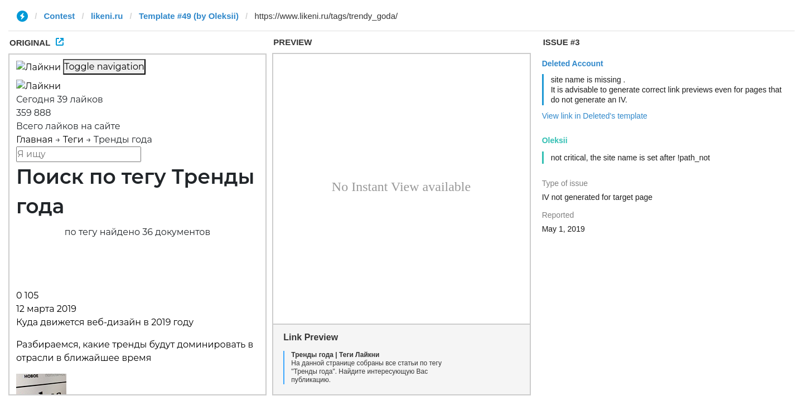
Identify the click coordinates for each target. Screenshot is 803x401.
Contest (59, 16)
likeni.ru (107, 16)
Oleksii (555, 140)
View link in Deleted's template (594, 115)
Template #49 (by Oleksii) (189, 16)
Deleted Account (572, 63)
